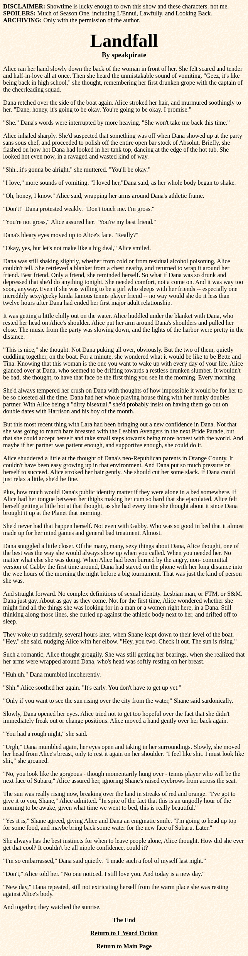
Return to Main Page (124, 946)
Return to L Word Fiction (124, 933)
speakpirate (128, 55)
